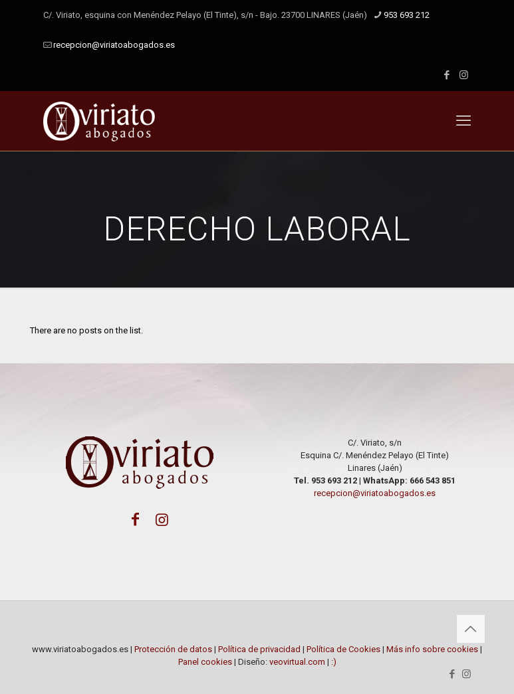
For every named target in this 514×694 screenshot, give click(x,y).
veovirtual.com (297, 662)
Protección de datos (173, 649)
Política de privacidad (259, 649)
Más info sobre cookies (432, 649)
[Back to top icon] (471, 629)
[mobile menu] (463, 121)
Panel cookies (206, 662)
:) (333, 662)
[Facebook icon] (447, 75)
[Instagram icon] (464, 75)
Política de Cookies (343, 649)
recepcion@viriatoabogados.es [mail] (114, 45)
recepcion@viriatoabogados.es (375, 493)
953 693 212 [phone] (407, 15)
